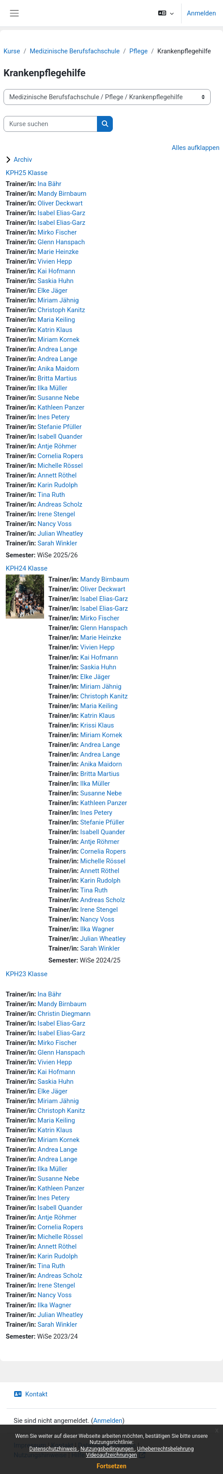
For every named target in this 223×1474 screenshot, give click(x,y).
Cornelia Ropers (60, 456)
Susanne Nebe (58, 398)
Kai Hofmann (56, 271)
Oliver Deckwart (59, 203)
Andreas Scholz (59, 504)
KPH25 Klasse (27, 173)
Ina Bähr (49, 184)
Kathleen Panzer (60, 407)
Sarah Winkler (57, 543)
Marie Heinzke (57, 252)
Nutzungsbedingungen (107, 1449)
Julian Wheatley (60, 533)
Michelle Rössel (59, 466)
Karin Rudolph (57, 485)
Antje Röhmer (57, 446)
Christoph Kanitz (61, 310)
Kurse (12, 51)
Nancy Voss (54, 524)
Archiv (23, 160)
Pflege (139, 51)
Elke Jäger (52, 291)
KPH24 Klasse (27, 568)
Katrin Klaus (54, 330)
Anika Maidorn (58, 369)
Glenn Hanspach (61, 242)
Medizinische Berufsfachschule (75, 51)
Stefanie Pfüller (59, 427)
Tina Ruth (51, 495)
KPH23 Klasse (27, 974)
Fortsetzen (111, 1466)
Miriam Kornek (58, 339)
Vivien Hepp (54, 261)
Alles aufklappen (195, 148)
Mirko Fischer (57, 232)
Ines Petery (53, 417)
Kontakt (31, 1394)
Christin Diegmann (63, 1014)
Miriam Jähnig (57, 300)
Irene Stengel (56, 514)
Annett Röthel (56, 475)
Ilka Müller (52, 388)
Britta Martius (57, 378)
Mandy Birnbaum (61, 194)
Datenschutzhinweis (54, 1449)
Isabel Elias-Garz (61, 213)
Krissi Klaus (97, 725)
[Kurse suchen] (50, 124)
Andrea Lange (57, 349)
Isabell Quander (59, 436)
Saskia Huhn (55, 281)
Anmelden (201, 13)
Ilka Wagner (97, 929)
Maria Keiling (56, 320)
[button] (165, 13)
